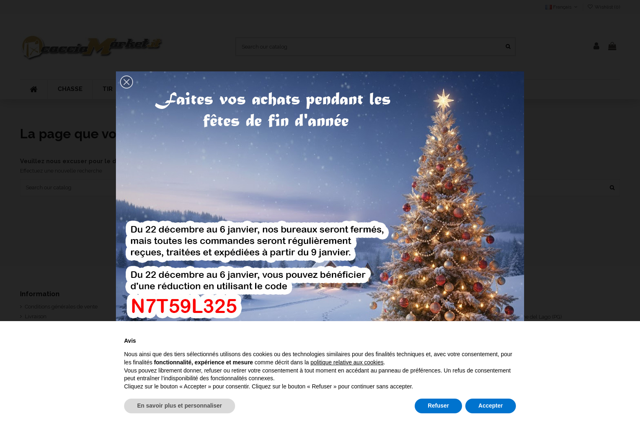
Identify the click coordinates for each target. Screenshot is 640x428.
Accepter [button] (490, 405)
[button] (126, 82)
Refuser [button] (438, 405)
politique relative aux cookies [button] (347, 362)
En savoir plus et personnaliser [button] (179, 405)
